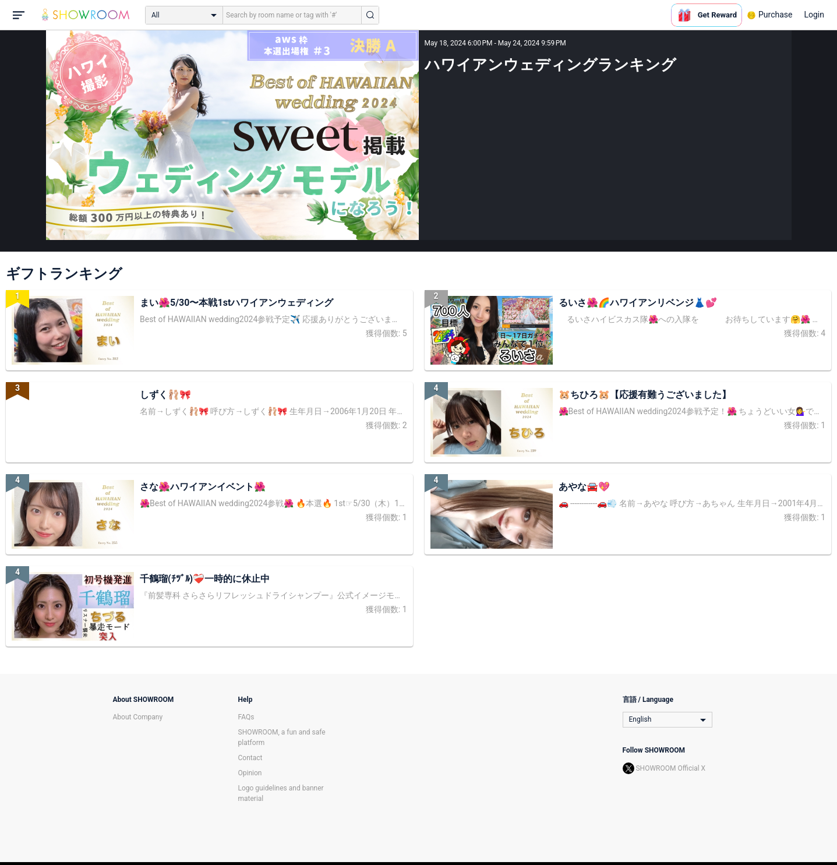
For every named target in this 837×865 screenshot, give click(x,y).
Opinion (250, 773)
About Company (138, 717)
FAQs (246, 717)
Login (814, 14)
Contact (250, 758)
